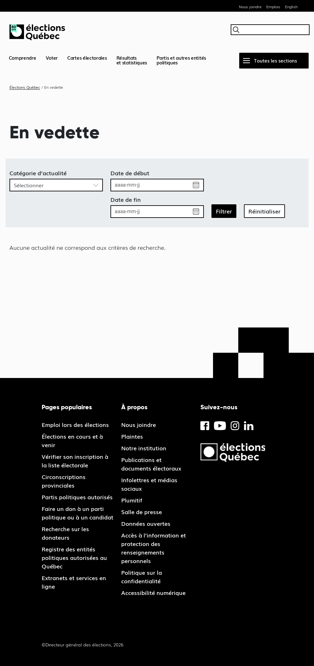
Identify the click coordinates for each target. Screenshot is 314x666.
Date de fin (125, 199)
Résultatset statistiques (131, 60)
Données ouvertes (145, 523)
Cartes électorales (87, 57)
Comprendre (22, 57)
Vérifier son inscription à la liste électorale (75, 460)
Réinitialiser (264, 211)
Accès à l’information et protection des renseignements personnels (153, 548)
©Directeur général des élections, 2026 (82, 644)
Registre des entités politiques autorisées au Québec (74, 557)
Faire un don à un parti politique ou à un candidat (77, 512)
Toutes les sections (275, 60)
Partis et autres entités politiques (181, 60)
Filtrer (224, 211)
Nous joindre (250, 6)
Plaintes (132, 436)
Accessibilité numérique (153, 592)
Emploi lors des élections (75, 424)
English (291, 6)
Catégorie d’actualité (38, 173)
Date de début (129, 173)
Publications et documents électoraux (151, 463)
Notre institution (143, 448)
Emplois (273, 6)
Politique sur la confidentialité (141, 576)
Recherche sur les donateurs (65, 533)
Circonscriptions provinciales (64, 480)
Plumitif (131, 500)
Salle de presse (141, 511)
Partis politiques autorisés (77, 497)
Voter (52, 57)
